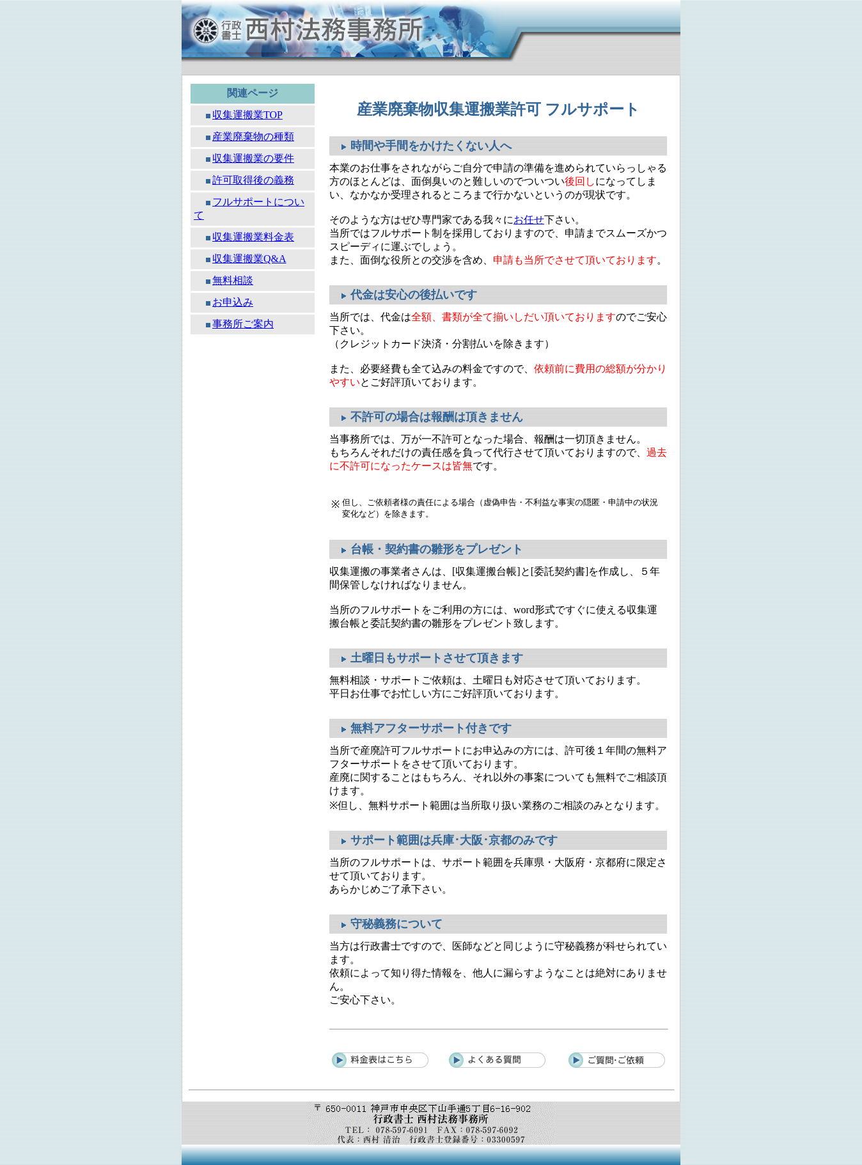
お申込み (232, 302)
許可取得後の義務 (253, 180)
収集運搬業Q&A (249, 258)
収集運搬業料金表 (253, 236)
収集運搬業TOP (247, 114)
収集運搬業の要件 (253, 158)
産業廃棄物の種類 (253, 136)
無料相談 (232, 280)
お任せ (528, 219)
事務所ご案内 (243, 323)
